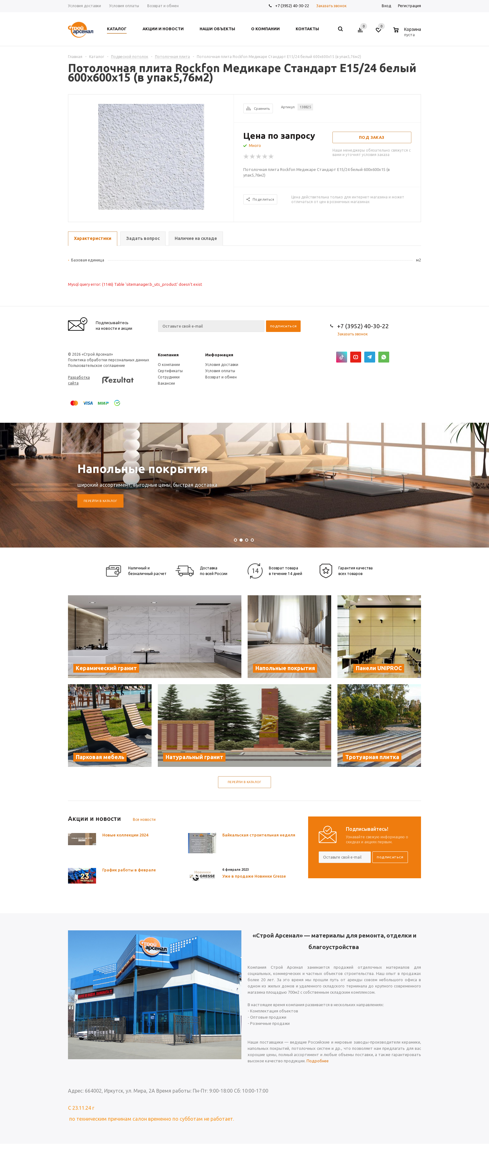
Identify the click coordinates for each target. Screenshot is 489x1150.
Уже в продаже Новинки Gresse (254, 876)
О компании (169, 365)
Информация (219, 355)
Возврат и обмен (221, 377)
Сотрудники (169, 377)
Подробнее (318, 1061)
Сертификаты (170, 371)
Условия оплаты (220, 371)
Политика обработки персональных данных (108, 360)
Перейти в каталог (100, 501)
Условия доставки (221, 365)
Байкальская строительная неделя (258, 835)
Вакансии (166, 383)
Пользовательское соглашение (96, 365)
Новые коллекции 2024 (125, 835)
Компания (168, 355)
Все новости (144, 819)
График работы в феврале (129, 870)
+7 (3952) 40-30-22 (292, 5)
